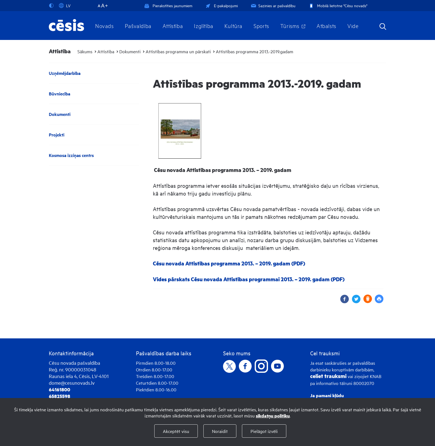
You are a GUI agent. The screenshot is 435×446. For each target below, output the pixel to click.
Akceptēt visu (176, 431)
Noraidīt (220, 431)
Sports (261, 25)
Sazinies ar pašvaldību (272, 5)
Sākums (84, 51)
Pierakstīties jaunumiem (168, 5)
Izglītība (203, 25)
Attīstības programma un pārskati (178, 51)
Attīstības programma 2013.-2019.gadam (254, 51)
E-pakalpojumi (221, 5)
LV (64, 5)
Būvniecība (59, 93)
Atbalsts (326, 25)
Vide (352, 25)
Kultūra (233, 25)
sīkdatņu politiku (273, 415)
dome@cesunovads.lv (72, 382)
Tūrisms (289, 25)
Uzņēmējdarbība (64, 73)
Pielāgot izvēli (264, 431)
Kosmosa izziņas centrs (71, 155)
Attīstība (173, 25)
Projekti (56, 134)
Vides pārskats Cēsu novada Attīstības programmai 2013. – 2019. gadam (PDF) (249, 279)
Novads (104, 25)
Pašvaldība (138, 25)
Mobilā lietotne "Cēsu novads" (337, 5)
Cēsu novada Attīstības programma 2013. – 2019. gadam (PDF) (229, 263)
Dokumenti (130, 51)
